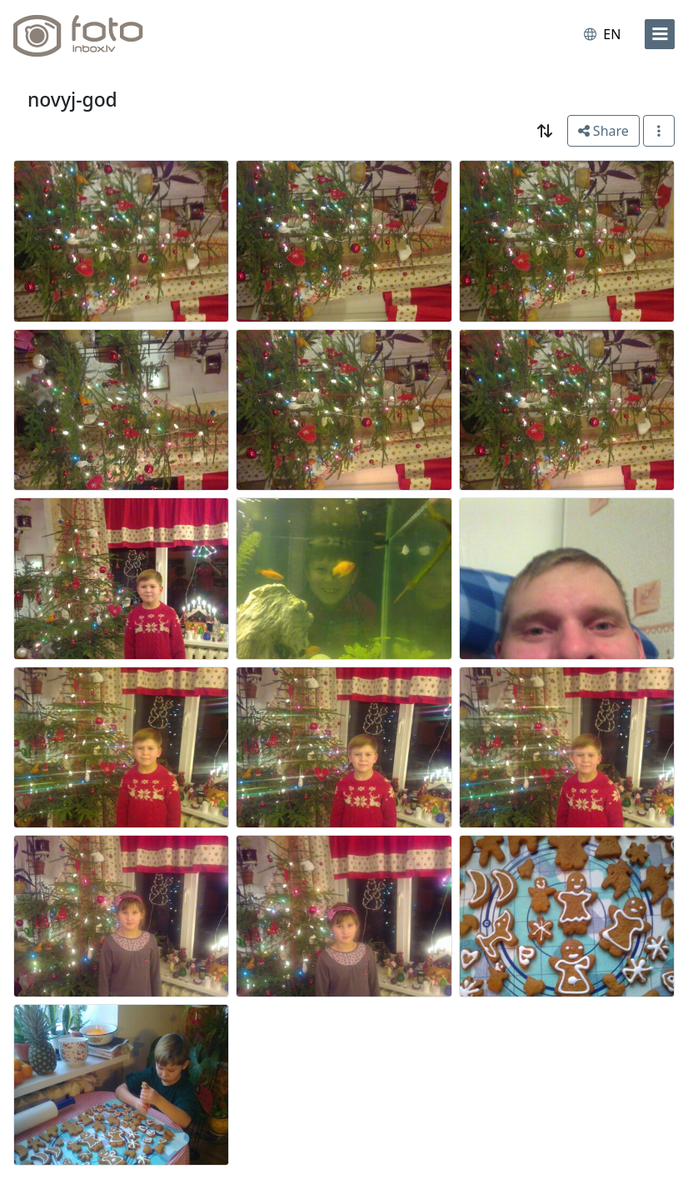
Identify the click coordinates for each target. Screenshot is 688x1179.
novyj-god (72, 99)
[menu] (660, 34)
